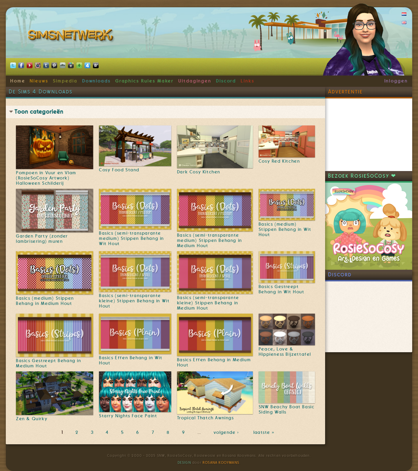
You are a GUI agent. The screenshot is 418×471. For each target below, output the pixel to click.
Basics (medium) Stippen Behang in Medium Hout (45, 301)
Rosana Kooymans (221, 463)
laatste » (264, 432)
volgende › (227, 432)
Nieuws (39, 81)
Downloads (96, 81)
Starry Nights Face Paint (128, 415)
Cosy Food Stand (119, 169)
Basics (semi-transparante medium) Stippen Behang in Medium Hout (209, 240)
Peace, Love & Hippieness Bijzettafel (285, 351)
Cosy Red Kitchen (279, 161)
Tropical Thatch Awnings (205, 417)
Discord (226, 81)
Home (17, 81)
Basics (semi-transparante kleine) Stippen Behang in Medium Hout (208, 303)
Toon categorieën (39, 111)
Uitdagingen (194, 81)
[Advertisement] (368, 134)
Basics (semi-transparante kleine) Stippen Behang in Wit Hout (134, 301)
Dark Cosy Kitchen (198, 172)
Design (184, 463)
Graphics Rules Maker (144, 81)
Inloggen (396, 81)
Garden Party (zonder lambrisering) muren (42, 238)
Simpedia (65, 81)
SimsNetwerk (72, 36)
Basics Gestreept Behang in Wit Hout (282, 289)
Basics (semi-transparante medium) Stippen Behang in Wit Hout (131, 238)
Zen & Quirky (31, 418)
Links (247, 81)
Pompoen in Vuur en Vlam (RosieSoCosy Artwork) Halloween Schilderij (46, 178)
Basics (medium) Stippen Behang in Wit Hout (285, 229)
